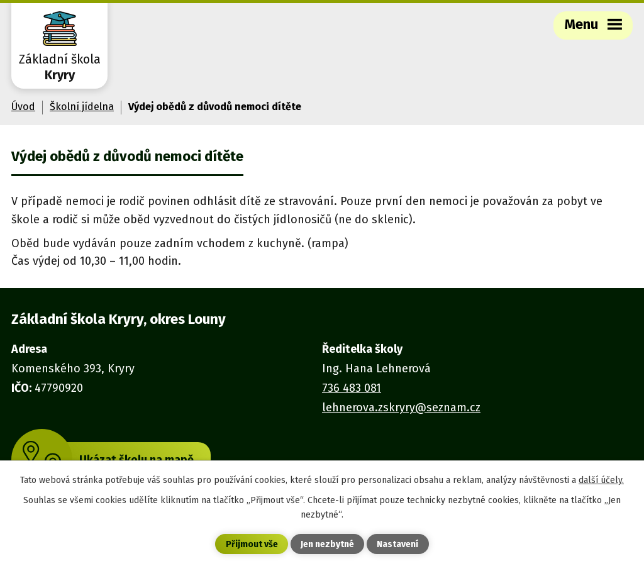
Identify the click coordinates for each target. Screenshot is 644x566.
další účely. (601, 480)
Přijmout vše (252, 544)
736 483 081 (351, 388)
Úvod (23, 107)
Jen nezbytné (327, 544)
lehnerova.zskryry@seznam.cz (401, 407)
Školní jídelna (82, 107)
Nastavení (397, 544)
